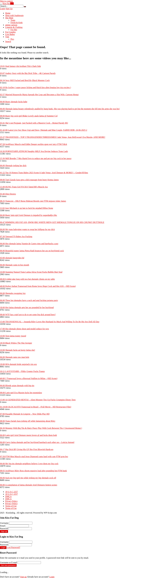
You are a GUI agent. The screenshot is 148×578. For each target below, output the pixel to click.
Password (4, 528)
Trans (13, 20)
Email (2, 526)
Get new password (8, 565)
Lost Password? (13, 547)
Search (8, 41)
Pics (12, 39)
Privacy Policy (11, 501)
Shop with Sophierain (14, 15)
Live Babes (10, 34)
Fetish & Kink (17, 22)
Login (2, 8)
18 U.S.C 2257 (11, 492)
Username (4, 523)
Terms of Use (11, 506)
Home (7, 13)
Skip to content (6, 1)
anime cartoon (11, 25)
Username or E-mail (8, 562)
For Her (14, 30)
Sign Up (9, 8)
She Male (9, 18)
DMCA (8, 496)
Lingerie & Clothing (13, 27)
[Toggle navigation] (1, 4)
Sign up (4, 531)
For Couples (10, 32)
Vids (7, 37)
